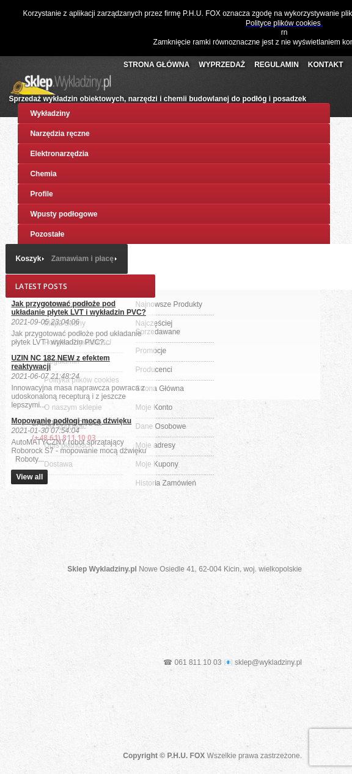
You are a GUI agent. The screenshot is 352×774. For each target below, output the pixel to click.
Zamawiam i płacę (82, 258)
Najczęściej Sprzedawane (158, 327)
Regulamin (276, 64)
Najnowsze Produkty (169, 304)
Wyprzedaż (222, 64)
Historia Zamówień (166, 483)
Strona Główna (156, 64)
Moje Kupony (157, 464)
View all (29, 477)
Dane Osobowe (161, 426)
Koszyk (28, 258)
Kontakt (325, 64)
